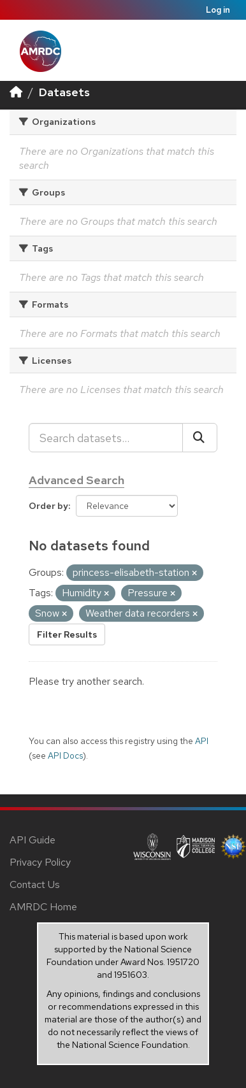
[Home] (16, 92)
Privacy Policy (40, 862)
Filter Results (67, 634)
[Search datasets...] (106, 437)
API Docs (65, 755)
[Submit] (199, 437)
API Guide (32, 840)
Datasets (64, 92)
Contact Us (35, 884)
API (201, 741)
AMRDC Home (43, 906)
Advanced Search (76, 480)
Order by (48, 506)
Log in (218, 9)
